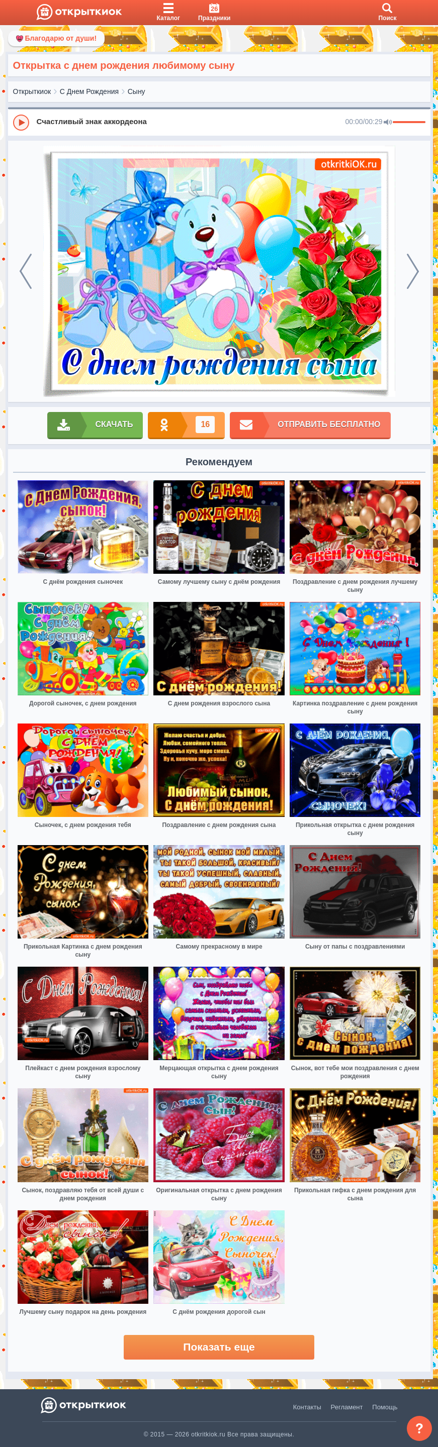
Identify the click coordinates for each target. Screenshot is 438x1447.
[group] (219, 122)
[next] (413, 271)
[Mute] (388, 123)
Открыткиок (32, 91)
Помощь (384, 1407)
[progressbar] (409, 122)
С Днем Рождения (89, 91)
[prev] (26, 271)
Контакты (307, 1407)
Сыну (136, 91)
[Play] (21, 123)
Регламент (347, 1407)
